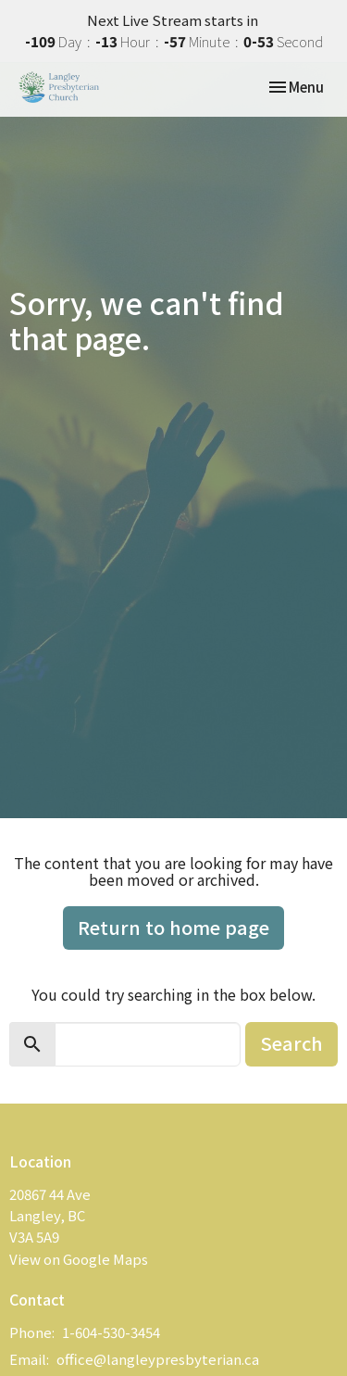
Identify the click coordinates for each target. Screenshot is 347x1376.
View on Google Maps (78, 1259)
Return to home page (173, 927)
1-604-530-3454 (111, 1332)
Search (291, 1042)
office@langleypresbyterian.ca (157, 1359)
